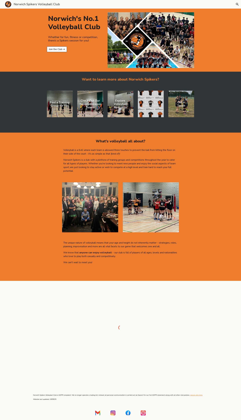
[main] (75, 22)
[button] (237, 4)
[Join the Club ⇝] (57, 49)
